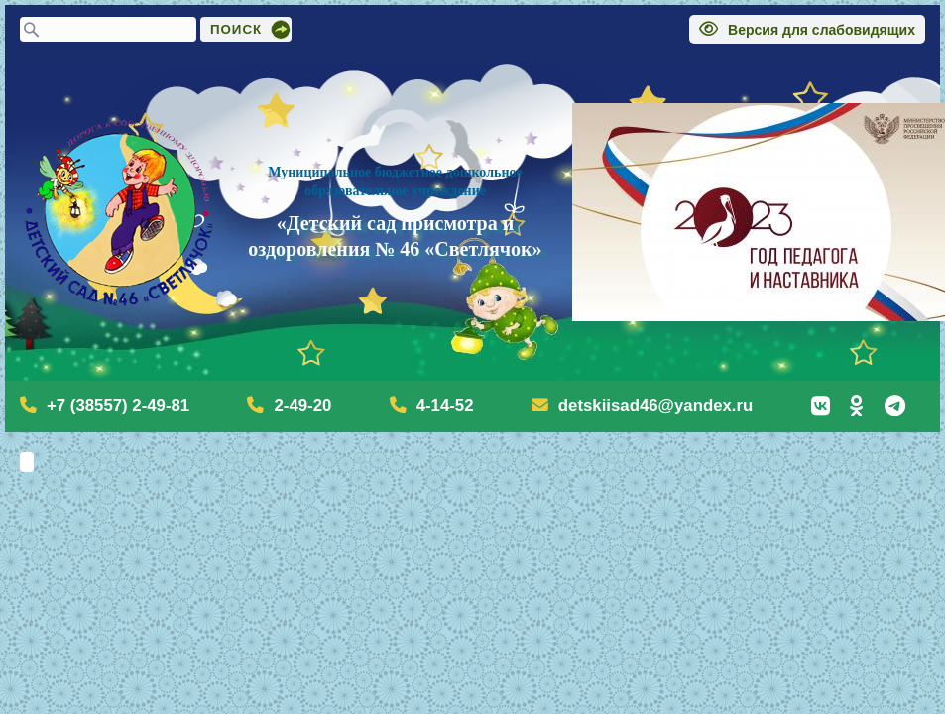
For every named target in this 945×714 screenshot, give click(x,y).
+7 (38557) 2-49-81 (118, 405)
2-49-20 (302, 405)
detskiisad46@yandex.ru (655, 405)
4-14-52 (445, 405)
